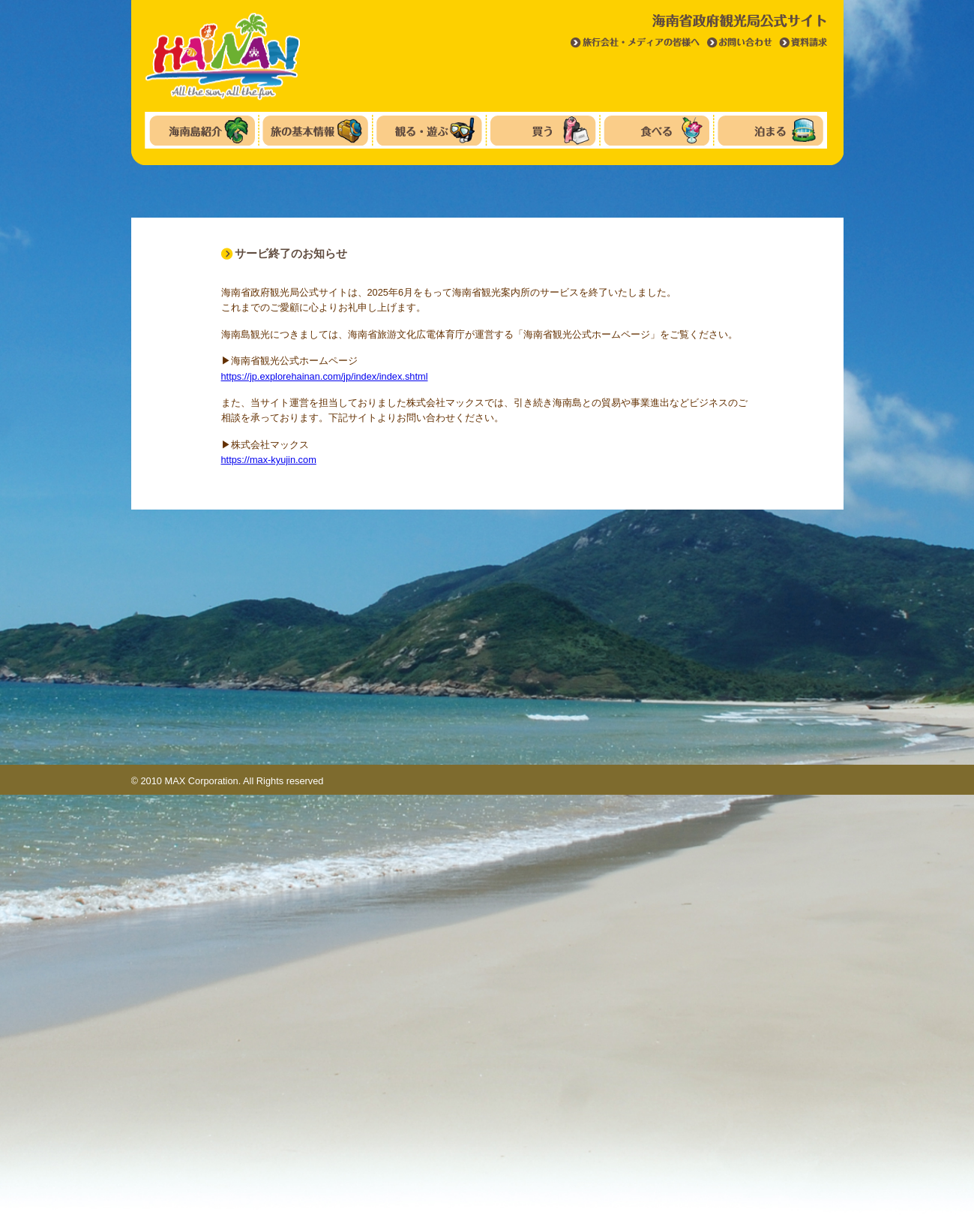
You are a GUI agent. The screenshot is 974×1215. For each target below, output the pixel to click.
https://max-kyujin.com (268, 459)
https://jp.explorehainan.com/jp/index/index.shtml (324, 376)
